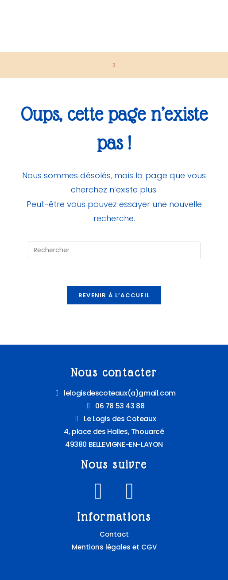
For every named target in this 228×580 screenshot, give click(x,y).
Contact (114, 534)
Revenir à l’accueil (114, 295)
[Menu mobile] (114, 65)
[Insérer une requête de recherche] (114, 250)
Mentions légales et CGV (114, 547)
